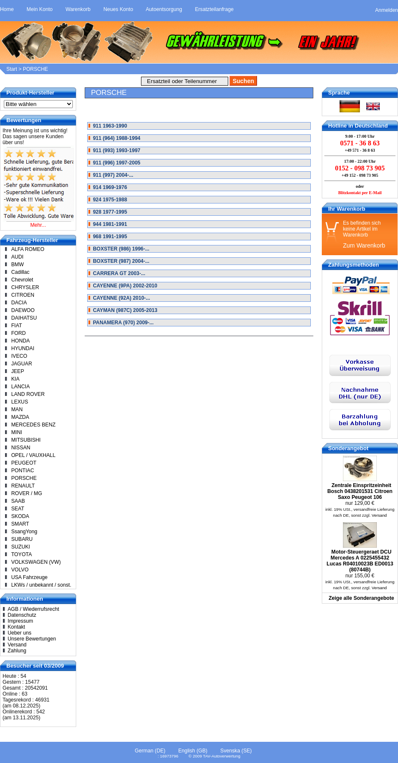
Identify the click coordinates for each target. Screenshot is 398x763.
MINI (16, 432)
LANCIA (20, 387)
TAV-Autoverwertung (221, 756)
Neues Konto (118, 9)
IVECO (19, 356)
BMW (17, 264)
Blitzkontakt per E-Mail (360, 192)
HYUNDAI (22, 348)
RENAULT (23, 486)
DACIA (19, 303)
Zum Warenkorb (364, 245)
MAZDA (20, 417)
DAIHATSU (24, 318)
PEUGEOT (23, 463)
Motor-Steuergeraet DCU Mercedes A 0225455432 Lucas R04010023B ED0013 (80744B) (359, 561)
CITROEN (22, 295)
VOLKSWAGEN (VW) (36, 562)
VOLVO (19, 570)
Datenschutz (22, 615)
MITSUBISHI (26, 440)
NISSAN (20, 448)
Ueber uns (19, 633)
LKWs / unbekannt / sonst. (41, 585)
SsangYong (24, 532)
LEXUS (19, 402)
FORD (18, 333)
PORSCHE (35, 69)
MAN (16, 409)
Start (11, 69)
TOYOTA (21, 554)
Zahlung (17, 651)
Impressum (20, 621)
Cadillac (20, 272)
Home (7, 9)
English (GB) (192, 751)
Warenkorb (78, 9)
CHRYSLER (25, 287)
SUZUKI (20, 547)
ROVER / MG (26, 493)
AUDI (17, 257)
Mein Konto (40, 9)
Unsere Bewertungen (32, 639)
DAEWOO (22, 310)
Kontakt (16, 627)
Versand (17, 645)
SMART (20, 524)
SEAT (17, 509)
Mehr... (38, 225)
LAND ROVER (27, 394)
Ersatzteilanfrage (214, 9)
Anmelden (386, 10)
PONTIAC (22, 470)
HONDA (20, 341)
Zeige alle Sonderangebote (361, 598)
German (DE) (150, 751)
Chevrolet (22, 280)
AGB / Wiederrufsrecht (33, 609)
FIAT (16, 326)
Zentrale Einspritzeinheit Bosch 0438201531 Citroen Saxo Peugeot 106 (359, 491)
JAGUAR (21, 364)
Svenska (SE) (236, 751)
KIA (15, 379)
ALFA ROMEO (27, 249)
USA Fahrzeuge (29, 577)
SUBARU (22, 539)
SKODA (20, 516)
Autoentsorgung (164, 9)
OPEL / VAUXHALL (33, 455)
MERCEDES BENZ (33, 425)
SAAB (18, 501)
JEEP (17, 371)
